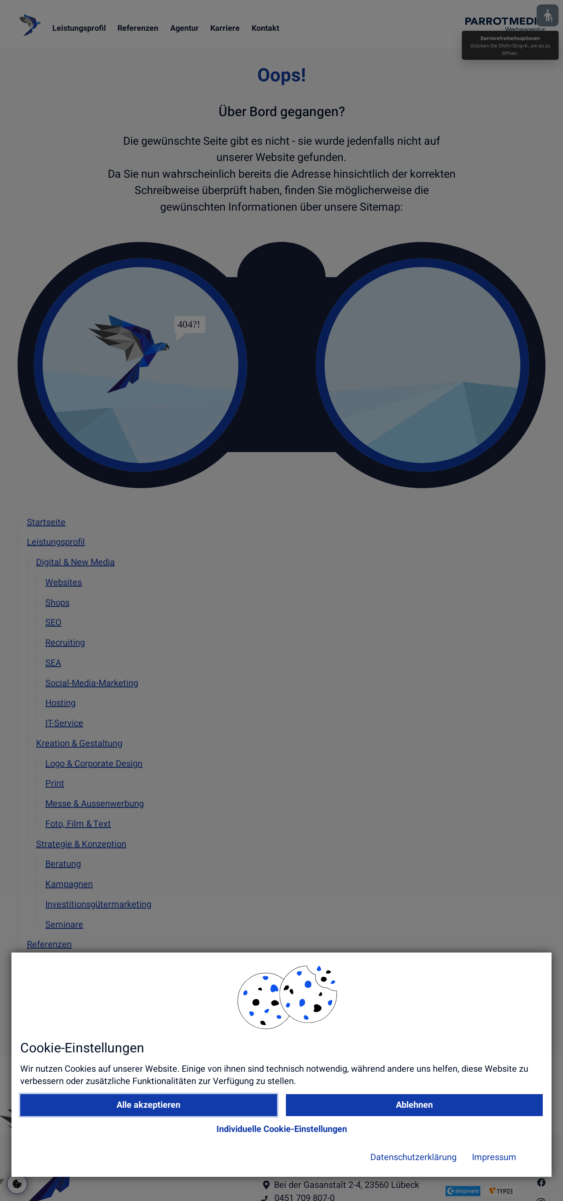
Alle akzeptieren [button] (268, 1129)
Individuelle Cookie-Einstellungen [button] (336, 1153)
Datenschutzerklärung (340, 1181)
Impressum (421, 1181)
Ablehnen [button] (405, 1129)
